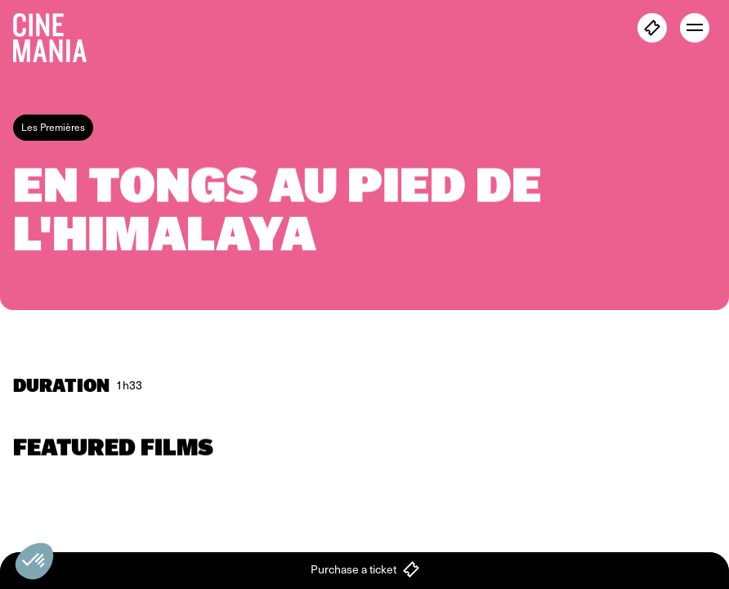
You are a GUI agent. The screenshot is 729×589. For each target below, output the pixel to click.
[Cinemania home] (56, 34)
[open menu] (694, 28)
